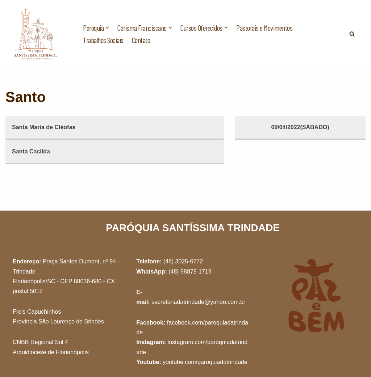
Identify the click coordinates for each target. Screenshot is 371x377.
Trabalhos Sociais (103, 40)
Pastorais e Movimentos (264, 27)
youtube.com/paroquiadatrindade (205, 362)
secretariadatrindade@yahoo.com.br (198, 302)
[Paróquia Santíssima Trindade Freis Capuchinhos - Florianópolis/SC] (36, 34)
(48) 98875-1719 (189, 271)
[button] (107, 27)
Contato (141, 40)
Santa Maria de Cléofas (43, 127)
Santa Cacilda (31, 151)
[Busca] (352, 34)
